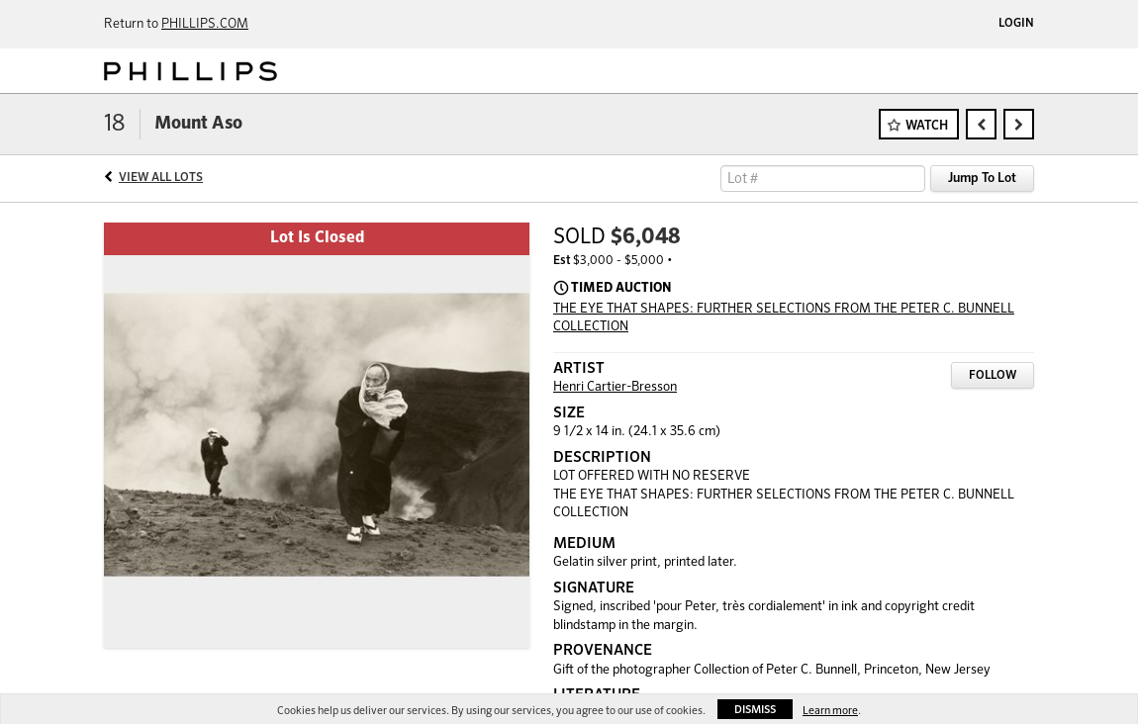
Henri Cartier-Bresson (615, 387)
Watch (926, 126)
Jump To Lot (982, 178)
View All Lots (161, 178)
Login (1016, 24)
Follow (992, 376)
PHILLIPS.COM (204, 24)
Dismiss (755, 709)
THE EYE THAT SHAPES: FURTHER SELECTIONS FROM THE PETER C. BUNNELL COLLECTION (783, 318)
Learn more (830, 710)
